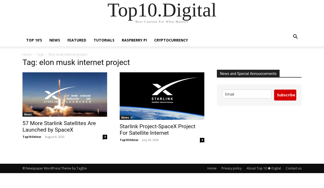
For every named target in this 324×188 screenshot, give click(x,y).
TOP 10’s (34, 40)
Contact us (294, 168)
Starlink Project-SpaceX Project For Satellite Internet (157, 129)
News (54, 40)
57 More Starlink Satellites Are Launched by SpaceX (59, 126)
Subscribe (286, 94)
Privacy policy (232, 168)
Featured (76, 40)
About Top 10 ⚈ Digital (264, 168)
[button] (295, 37)
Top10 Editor (31, 137)
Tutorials (104, 40)
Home (27, 54)
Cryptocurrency (171, 40)
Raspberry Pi (134, 40)
